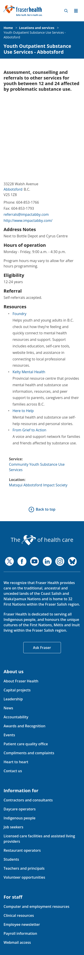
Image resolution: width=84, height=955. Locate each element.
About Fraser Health (21, 681)
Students (11, 859)
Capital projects (17, 690)
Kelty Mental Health (29, 371)
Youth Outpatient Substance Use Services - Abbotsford (37, 49)
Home (8, 28)
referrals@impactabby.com (26, 214)
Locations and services (36, 28)
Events (9, 734)
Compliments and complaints (29, 752)
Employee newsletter (22, 924)
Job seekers (13, 827)
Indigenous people (19, 818)
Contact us (13, 770)
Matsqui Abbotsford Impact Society (38, 485)
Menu (76, 11)
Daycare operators (20, 809)
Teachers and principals (24, 868)
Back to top (45, 509)
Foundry (19, 313)
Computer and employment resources (36, 906)
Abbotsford (13, 189)
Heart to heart (16, 761)
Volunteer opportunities (24, 877)
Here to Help (23, 410)
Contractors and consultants (28, 800)
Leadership (13, 699)
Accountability (16, 717)
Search (66, 11)
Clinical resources (19, 915)
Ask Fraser (42, 647)
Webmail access (17, 942)
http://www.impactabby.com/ (28, 220)
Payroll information (20, 933)
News (8, 708)
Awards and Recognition (24, 725)
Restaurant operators (22, 850)
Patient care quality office (26, 743)
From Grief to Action (29, 430)
